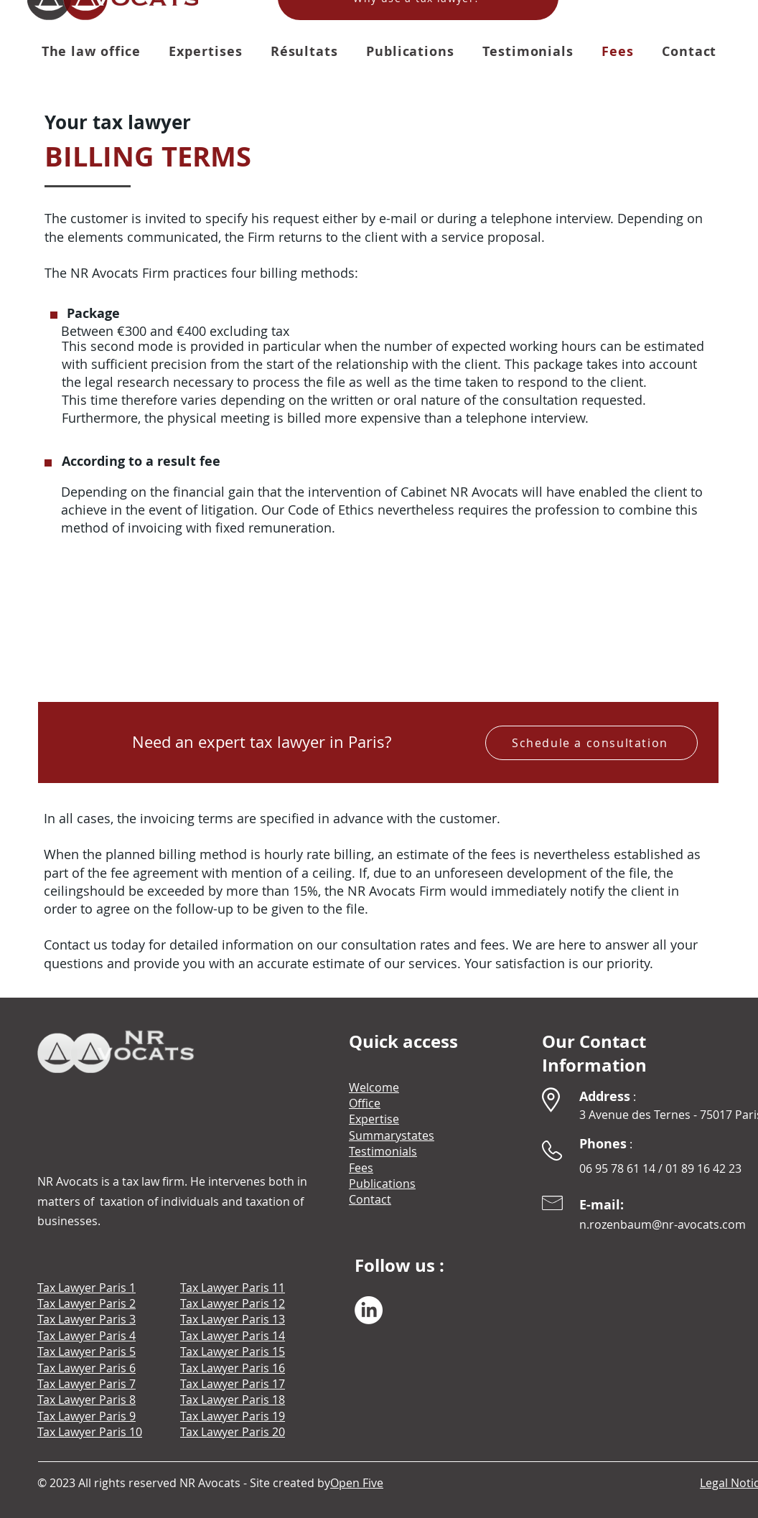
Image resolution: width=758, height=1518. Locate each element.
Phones (603, 1144)
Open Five (356, 1483)
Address (604, 1096)
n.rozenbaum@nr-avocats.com (662, 1224)
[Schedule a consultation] (591, 743)
